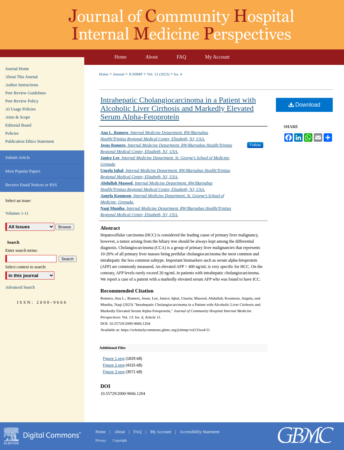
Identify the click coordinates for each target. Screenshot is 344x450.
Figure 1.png (114, 358)
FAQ (138, 431)
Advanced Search (20, 287)
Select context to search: (25, 266)
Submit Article (17, 157)
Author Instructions (21, 84)
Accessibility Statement (200, 431)
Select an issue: (18, 200)
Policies (12, 133)
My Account (161, 431)
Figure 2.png (114, 365)
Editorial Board (18, 125)
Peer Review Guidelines (25, 92)
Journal (118, 74)
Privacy (101, 440)
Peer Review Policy (22, 101)
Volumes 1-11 (16, 213)
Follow (255, 145)
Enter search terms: (21, 250)
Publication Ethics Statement (29, 141)
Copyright (120, 440)
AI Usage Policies (20, 109)
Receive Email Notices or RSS (31, 184)
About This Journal (21, 76)
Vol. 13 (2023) (158, 74)
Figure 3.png (114, 372)
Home (103, 74)
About (120, 431)
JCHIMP (136, 74)
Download (304, 105)
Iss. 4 (178, 74)
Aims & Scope (17, 117)
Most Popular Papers (22, 171)
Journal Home (17, 68)
